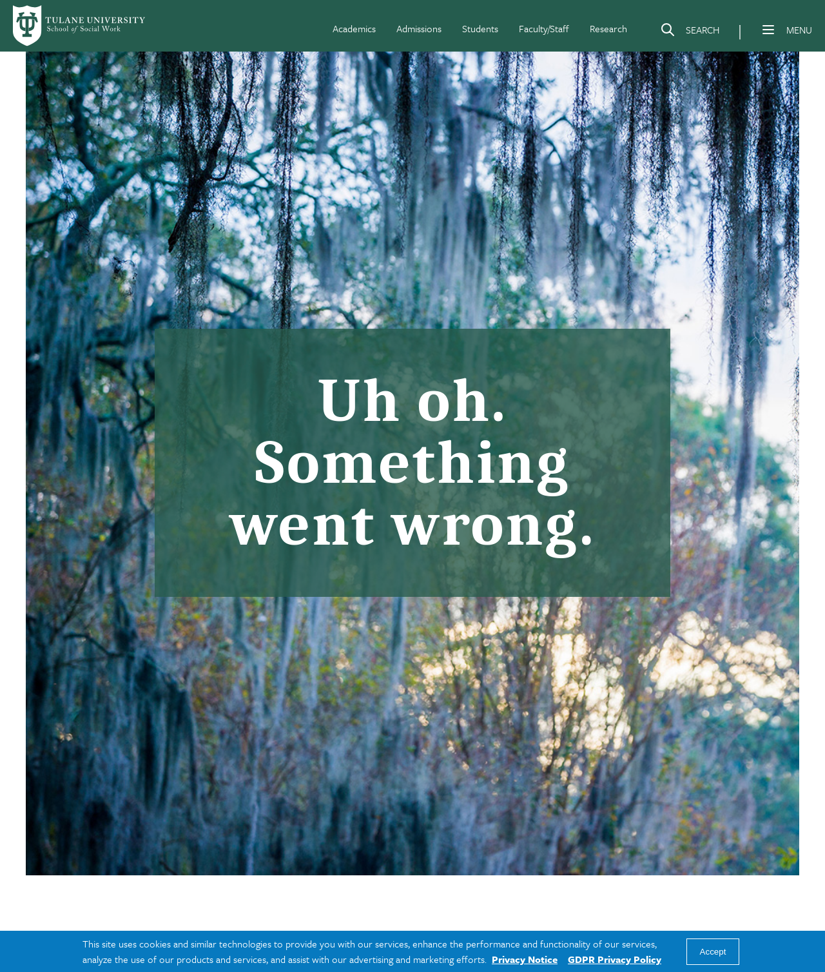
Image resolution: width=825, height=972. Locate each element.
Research (608, 28)
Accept (713, 952)
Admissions (419, 28)
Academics (354, 28)
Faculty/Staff (544, 28)
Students (480, 28)
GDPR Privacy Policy (614, 959)
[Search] (689, 32)
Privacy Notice (525, 959)
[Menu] (768, 29)
